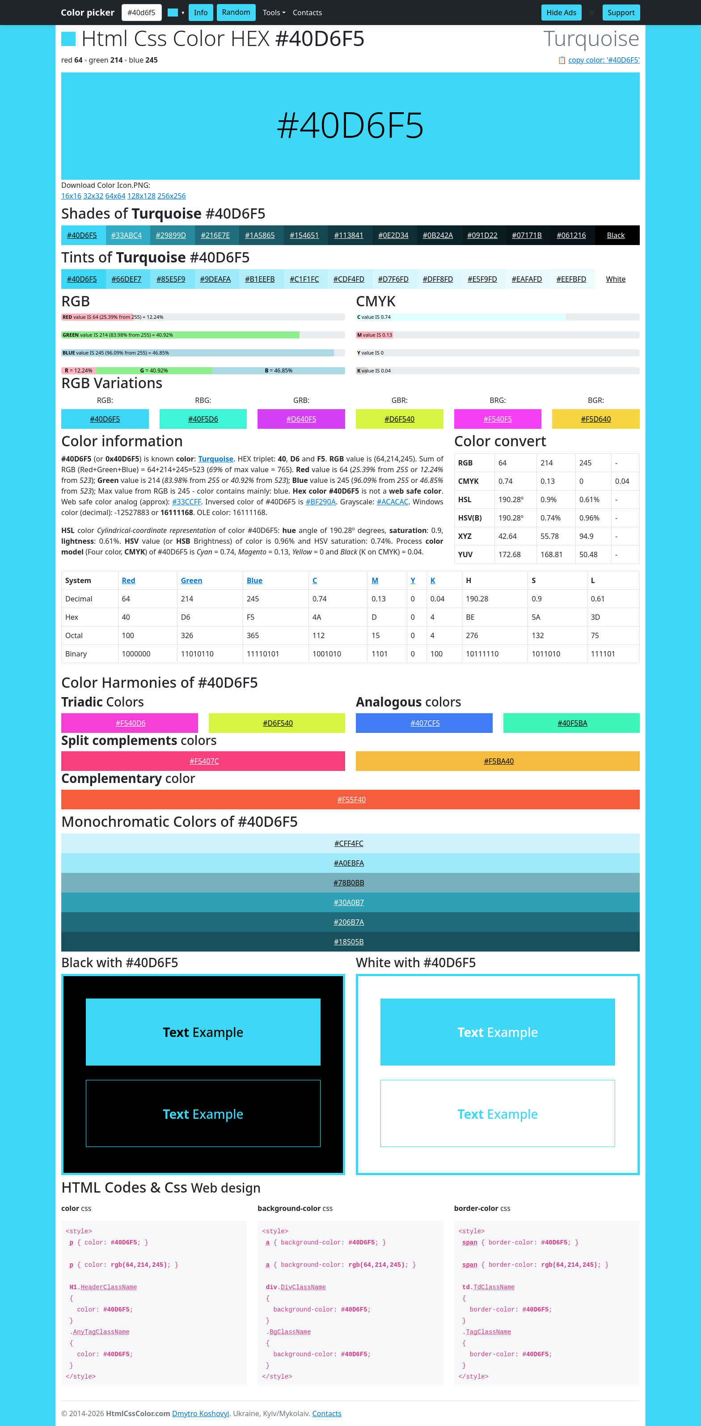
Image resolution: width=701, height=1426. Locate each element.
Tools (271, 12)
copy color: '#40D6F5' (604, 60)
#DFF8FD (438, 279)
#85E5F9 (170, 279)
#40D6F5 (82, 235)
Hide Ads (562, 12)
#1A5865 (259, 235)
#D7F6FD (393, 279)
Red (128, 580)
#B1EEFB (259, 279)
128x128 (141, 196)
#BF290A (321, 502)
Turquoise (215, 459)
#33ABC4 (126, 235)
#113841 (348, 235)
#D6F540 (399, 419)
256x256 (171, 196)
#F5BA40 (499, 761)
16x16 (71, 196)
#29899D (171, 235)
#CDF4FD (349, 279)
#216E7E (215, 235)
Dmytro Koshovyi (200, 1413)
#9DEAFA (215, 279)
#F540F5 (498, 419)
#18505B (349, 942)
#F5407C (204, 761)
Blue (254, 580)
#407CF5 (425, 723)
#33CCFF (186, 502)
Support (621, 12)
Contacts (307, 12)
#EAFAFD (527, 279)
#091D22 (482, 235)
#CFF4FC (348, 843)
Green (192, 580)
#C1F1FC (304, 279)
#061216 (571, 235)
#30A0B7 (349, 902)
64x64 (116, 196)
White (616, 279)
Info (201, 12)
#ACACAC (392, 502)
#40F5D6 (203, 419)
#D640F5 (302, 419)
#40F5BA (572, 723)
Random (236, 12)
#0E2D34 (393, 235)
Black (616, 235)
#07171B (527, 235)
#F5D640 (596, 419)
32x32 (93, 196)
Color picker (87, 12)
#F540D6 (131, 723)
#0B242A (438, 235)
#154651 (304, 235)
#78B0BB (349, 883)
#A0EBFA (349, 863)
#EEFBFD (572, 279)
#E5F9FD (482, 279)
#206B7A (349, 922)
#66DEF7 (126, 279)
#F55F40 (352, 799)
